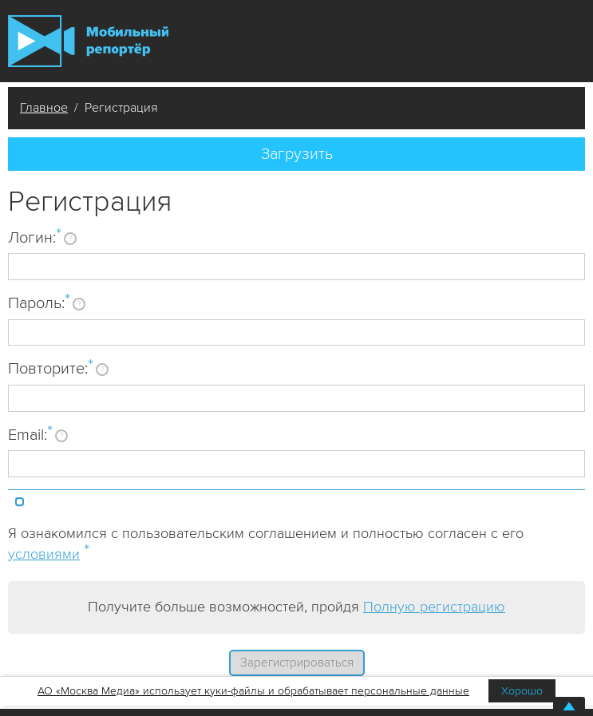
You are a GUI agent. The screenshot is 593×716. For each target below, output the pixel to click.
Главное (44, 108)
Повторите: (50, 368)
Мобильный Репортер (88, 41)
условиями (44, 554)
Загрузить (297, 154)
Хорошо (522, 691)
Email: (30, 434)
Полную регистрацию (434, 606)
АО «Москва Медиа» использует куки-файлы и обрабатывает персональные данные (253, 691)
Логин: (34, 237)
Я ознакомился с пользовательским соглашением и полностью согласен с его (266, 543)
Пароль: (39, 302)
